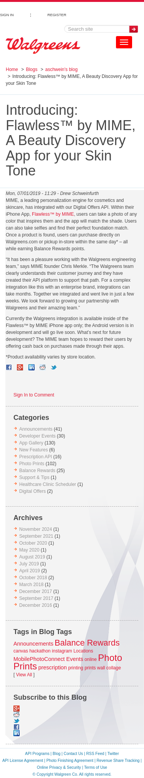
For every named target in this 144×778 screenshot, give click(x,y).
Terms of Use (95, 767)
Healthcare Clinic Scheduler (47, 484)
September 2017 (36, 598)
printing (75, 668)
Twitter (113, 754)
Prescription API (35, 456)
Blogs (31, 69)
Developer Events (37, 436)
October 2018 (33, 577)
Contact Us (73, 754)
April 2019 (29, 570)
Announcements (36, 429)
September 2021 (36, 536)
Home (12, 69)
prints (90, 668)
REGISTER (57, 14)
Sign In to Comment (33, 395)
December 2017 (35, 591)
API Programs (37, 754)
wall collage (109, 668)
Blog (56, 754)
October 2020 (33, 543)
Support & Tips (34, 477)
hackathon (39, 651)
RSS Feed (95, 754)
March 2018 (31, 584)
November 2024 (35, 529)
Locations (83, 651)
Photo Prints (31, 463)
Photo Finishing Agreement (69, 760)
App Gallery (31, 443)
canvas (20, 651)
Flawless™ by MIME (53, 214)
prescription (52, 667)
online (90, 659)
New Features (33, 450)
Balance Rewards (37, 470)
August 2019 (32, 557)
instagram (62, 651)
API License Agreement (22, 760)
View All (24, 674)
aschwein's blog (61, 69)
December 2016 (35, 605)
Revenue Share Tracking (117, 760)
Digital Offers (32, 491)
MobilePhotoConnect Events (48, 659)
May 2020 (29, 550)
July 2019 (29, 564)
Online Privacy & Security (59, 767)
